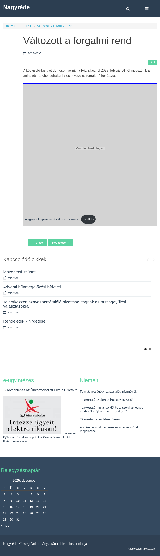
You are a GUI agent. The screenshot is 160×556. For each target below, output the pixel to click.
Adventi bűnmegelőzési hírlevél (32, 287)
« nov (5, 525)
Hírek (28, 26)
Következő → (60, 242)
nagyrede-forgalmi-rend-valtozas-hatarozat (52, 219)
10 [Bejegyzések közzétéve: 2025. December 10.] (18, 500)
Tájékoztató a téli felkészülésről (100, 419)
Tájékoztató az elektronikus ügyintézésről (106, 399)
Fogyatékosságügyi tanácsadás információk (108, 391)
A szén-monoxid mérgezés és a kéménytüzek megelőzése (109, 429)
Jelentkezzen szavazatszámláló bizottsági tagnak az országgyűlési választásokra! (64, 304)
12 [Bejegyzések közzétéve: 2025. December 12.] (31, 500)
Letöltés (88, 219)
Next (154, 259)
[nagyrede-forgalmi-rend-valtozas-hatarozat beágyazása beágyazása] (90, 148)
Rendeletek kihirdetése (24, 321)
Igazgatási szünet (19, 272)
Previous (147, 259)
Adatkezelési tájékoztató (141, 548)
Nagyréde (16, 7)
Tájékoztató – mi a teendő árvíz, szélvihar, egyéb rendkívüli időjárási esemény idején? (111, 409)
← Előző (37, 242)
